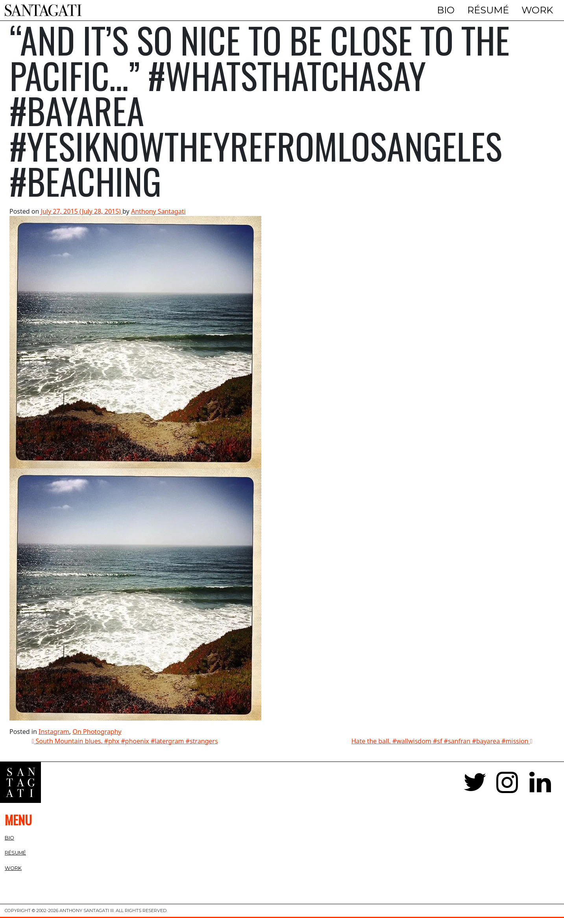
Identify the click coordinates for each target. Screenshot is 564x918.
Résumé (488, 10)
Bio (446, 10)
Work (537, 10)
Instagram (54, 731)
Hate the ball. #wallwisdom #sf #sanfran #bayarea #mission (442, 741)
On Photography (96, 731)
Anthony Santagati (158, 211)
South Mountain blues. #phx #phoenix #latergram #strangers (125, 741)
